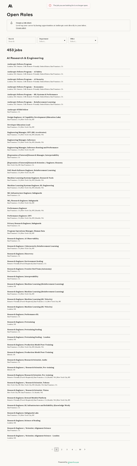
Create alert (21, 28)
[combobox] (39, 41)
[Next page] (84, 450)
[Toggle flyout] (64, 40)
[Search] (21, 41)
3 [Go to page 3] (66, 449)
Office (72, 39)
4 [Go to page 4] (72, 449)
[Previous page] (52, 450)
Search (11, 39)
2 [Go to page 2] (61, 449)
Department (43, 39)
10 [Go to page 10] (80, 449)
